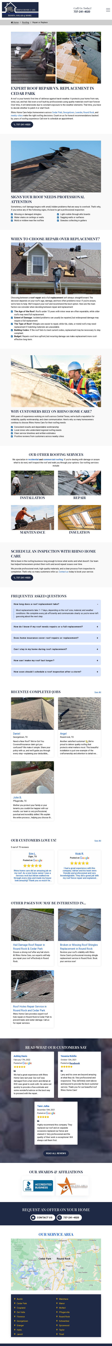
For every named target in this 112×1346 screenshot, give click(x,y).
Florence (21, 1269)
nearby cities (17, 115)
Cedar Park (57, 112)
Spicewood (64, 1278)
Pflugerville (64, 1265)
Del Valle (21, 1265)
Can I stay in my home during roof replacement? (40, 649)
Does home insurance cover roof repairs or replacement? (46, 638)
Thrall (61, 1287)
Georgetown (68, 112)
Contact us (63, 572)
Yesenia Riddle (68, 1057)
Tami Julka (43, 1107)
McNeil (62, 1260)
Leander (78, 112)
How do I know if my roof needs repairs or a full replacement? (48, 627)
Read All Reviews (56, 1154)
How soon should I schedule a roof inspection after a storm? (47, 672)
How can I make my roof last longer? (34, 660)
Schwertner (64, 1273)
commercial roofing (53, 459)
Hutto (19, 1282)
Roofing (26, 22)
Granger (20, 1278)
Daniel (16, 733)
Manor (62, 1256)
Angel (63, 733)
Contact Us (41, 1219)
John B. (17, 798)
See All (98, 692)
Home (15, 22)
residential (33, 459)
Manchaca (63, 1251)
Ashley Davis (20, 1057)
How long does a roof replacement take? (36, 604)
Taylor (61, 1282)
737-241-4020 (82, 11)
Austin (20, 1251)
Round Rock (88, 112)
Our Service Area (56, 1235)
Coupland (21, 1260)
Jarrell (20, 1287)
